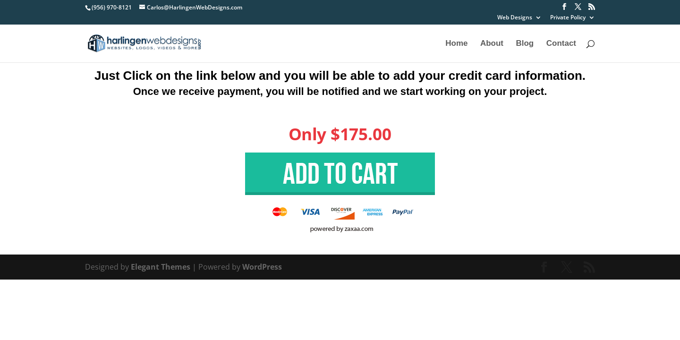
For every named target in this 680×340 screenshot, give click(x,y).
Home (456, 44)
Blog (525, 44)
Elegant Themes (160, 267)
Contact (561, 44)
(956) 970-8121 (112, 7)
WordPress (262, 267)
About (491, 44)
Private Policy (568, 18)
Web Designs (514, 18)
